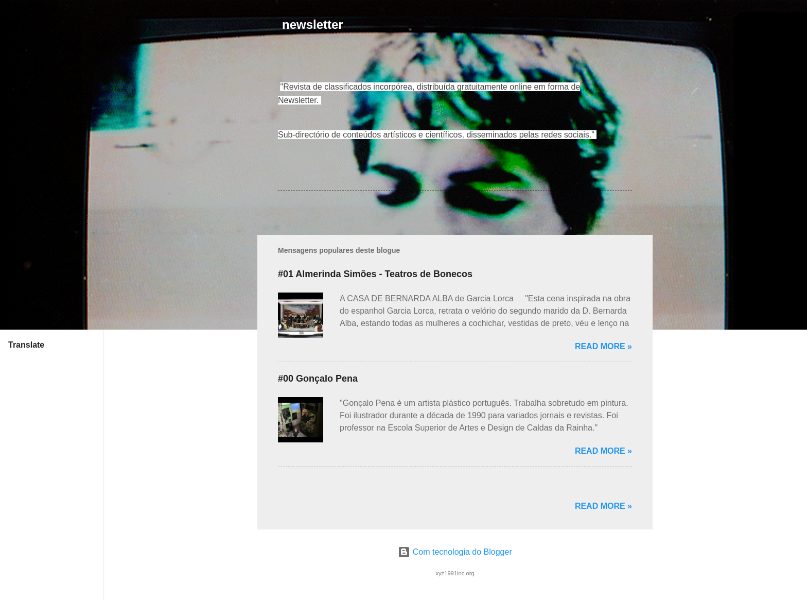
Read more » (603, 346)
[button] (626, 88)
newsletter (312, 24)
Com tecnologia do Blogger (455, 551)
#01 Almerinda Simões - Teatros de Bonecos (375, 274)
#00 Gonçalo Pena (318, 378)
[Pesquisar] (646, 28)
